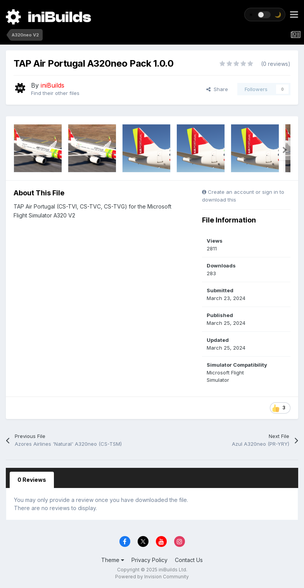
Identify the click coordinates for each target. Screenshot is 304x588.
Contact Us (189, 560)
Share (217, 89)
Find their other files (55, 93)
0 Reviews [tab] (31, 479)
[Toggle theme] (264, 14)
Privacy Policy (149, 560)
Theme (112, 560)
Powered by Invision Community (152, 576)
